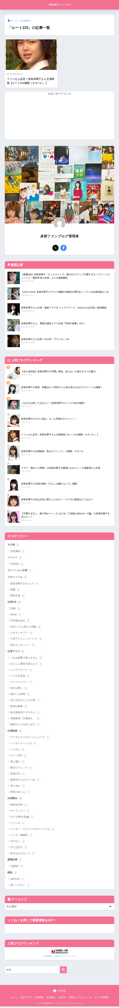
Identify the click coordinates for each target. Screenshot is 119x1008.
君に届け (17, 763)
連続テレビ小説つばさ (25, 725)
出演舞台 (15, 799)
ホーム (14, 999)
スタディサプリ (21, 634)
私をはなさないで (22, 855)
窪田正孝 (17, 596)
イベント (15, 558)
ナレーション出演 (20, 571)
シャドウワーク (21, 671)
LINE (15, 609)
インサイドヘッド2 (23, 744)
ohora (16, 615)
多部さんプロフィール (80, 999)
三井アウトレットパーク (26, 640)
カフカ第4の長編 (22, 818)
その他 (13, 545)
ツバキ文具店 (20, 677)
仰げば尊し (19, 689)
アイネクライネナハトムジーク (30, 738)
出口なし (17, 842)
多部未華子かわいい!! (24, 584)
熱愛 (15, 590)
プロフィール (17, 577)
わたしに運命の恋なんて (26, 665)
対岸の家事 (19, 707)
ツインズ (17, 824)
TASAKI (17, 564)
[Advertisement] (59, 117)
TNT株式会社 (20, 621)
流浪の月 (17, 775)
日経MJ (17, 868)
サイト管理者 (101, 999)
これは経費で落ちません (26, 659)
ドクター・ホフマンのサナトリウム (32, 830)
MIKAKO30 (19, 806)
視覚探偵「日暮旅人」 (25, 719)
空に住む (17, 787)
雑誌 (12, 874)
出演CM (14, 603)
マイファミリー (21, 683)
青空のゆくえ (20, 793)
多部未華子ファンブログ (60, 4)
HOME (59, 992)
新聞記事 (15, 861)
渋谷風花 (17, 551)
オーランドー (20, 812)
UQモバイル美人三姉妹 (25, 627)
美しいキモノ (20, 887)
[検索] (63, 971)
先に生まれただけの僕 (25, 701)
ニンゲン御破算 (21, 836)
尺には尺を (19, 848)
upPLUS (17, 881)
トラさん (17, 751)
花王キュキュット (22, 646)
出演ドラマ (16, 652)
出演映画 (15, 732)
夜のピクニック (21, 769)
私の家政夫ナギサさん (25, 713)
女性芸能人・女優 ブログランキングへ (59, 958)
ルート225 (18, 757)
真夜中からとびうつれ (25, 781)
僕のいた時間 (20, 695)
